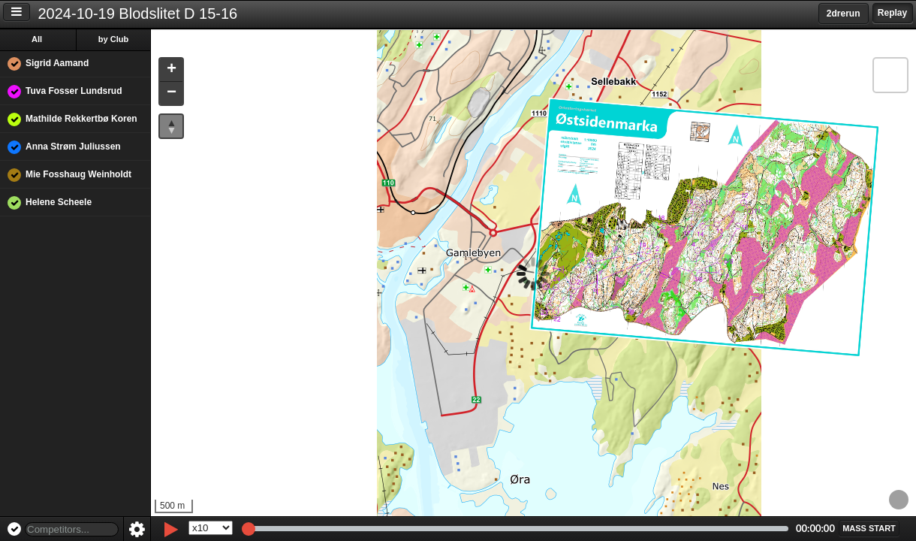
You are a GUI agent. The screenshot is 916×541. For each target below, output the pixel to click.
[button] (171, 70)
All (37, 39)
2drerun (843, 13)
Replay (892, 13)
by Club (113, 39)
